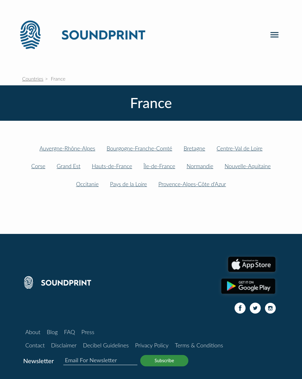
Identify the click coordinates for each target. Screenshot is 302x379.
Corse (38, 166)
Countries (32, 79)
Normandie (199, 166)
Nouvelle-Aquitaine (248, 166)
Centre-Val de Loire (239, 148)
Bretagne (194, 148)
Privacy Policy (152, 345)
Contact (35, 345)
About (33, 331)
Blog (52, 331)
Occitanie (87, 184)
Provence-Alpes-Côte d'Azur (192, 184)
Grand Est (68, 166)
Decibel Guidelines (106, 345)
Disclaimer (64, 345)
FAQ (69, 331)
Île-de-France (159, 166)
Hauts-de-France (112, 166)
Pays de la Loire (128, 184)
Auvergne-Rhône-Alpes (67, 148)
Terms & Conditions (199, 345)
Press (87, 331)
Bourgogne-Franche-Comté (139, 148)
